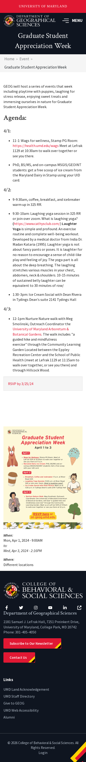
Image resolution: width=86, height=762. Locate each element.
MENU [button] (72, 20)
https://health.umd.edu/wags (36, 145)
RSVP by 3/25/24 (20, 383)
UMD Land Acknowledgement (26, 689)
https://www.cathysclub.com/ (37, 223)
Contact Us (18, 657)
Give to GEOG (13, 703)
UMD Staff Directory (19, 696)
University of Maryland (43, 6)
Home (9, 58)
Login (43, 752)
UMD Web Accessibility (21, 710)
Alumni (9, 717)
